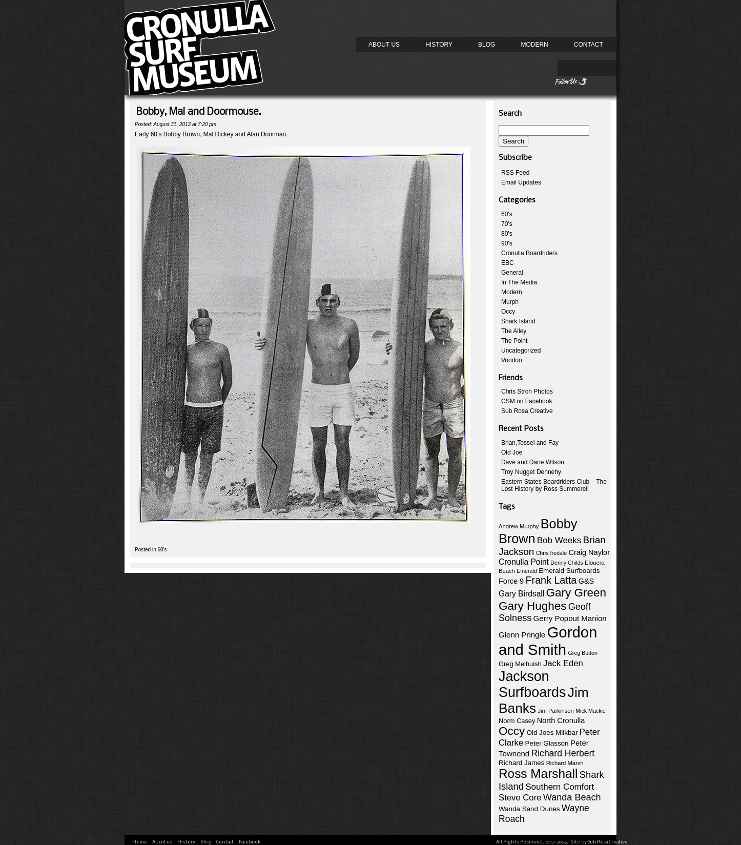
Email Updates (521, 182)
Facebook (250, 842)
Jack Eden (563, 663)
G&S (586, 581)
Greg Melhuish (520, 664)
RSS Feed (515, 172)
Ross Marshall (538, 773)
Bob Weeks (559, 540)
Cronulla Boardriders (529, 253)
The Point (514, 340)
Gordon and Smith (548, 641)
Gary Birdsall (521, 593)
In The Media (519, 282)
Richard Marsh (565, 763)
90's (506, 243)
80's (506, 233)
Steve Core (520, 797)
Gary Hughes (532, 606)
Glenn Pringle (522, 634)
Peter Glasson (547, 743)
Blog (486, 44)
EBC (507, 262)
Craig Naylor (589, 552)
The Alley (513, 331)
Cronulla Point (524, 562)
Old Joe (511, 452)
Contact (588, 44)
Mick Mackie (590, 711)
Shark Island (518, 321)
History (438, 44)
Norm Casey (517, 721)
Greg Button (582, 653)
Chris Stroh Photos (527, 391)
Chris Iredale (551, 553)
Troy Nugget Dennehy (531, 472)
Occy (508, 311)
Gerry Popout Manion (570, 618)
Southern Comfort (559, 787)
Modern (534, 44)
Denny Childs (566, 563)
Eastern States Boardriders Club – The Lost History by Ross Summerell (554, 485)
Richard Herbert (563, 753)
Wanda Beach (572, 797)
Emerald (527, 571)
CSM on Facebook (526, 401)
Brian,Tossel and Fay (530, 442)
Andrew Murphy (519, 526)
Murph (510, 301)
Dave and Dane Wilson (532, 462)
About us (384, 44)
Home (139, 842)
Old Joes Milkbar (552, 732)
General (512, 272)
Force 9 (511, 581)
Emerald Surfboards (569, 570)
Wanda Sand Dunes (529, 809)
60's (162, 549)
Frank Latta (551, 580)
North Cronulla (561, 720)
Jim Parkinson (555, 711)
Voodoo (511, 360)
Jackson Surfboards (532, 684)
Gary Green (576, 592)
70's (506, 224)
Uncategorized (521, 350)
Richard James (521, 763)
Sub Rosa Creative (527, 411)
